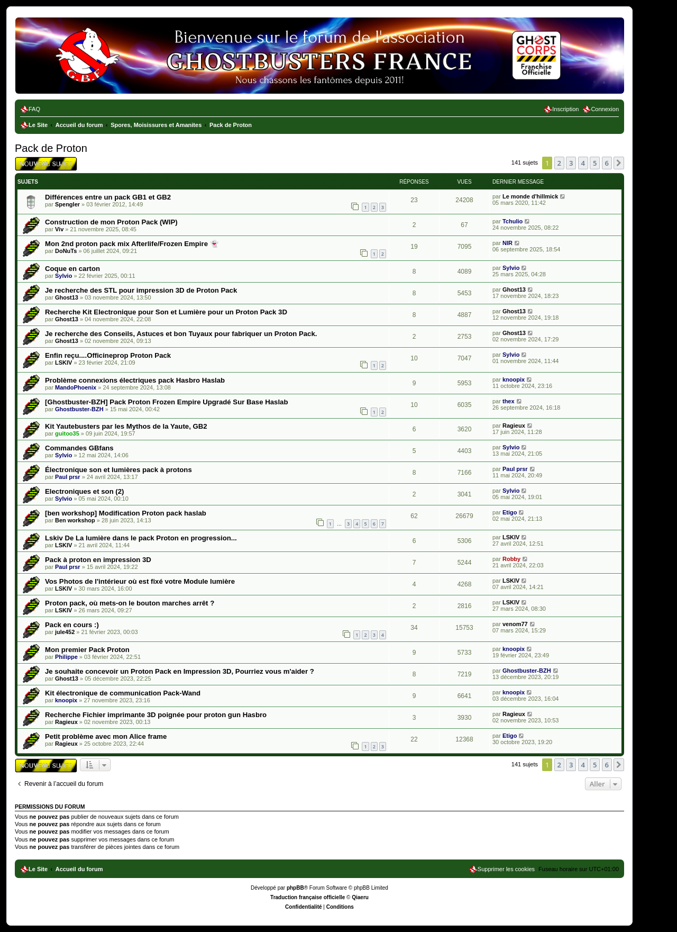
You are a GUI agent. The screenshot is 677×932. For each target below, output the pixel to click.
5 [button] (595, 163)
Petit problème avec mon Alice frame (106, 736)
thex (508, 401)
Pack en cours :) (72, 625)
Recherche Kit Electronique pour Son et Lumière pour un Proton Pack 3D (166, 312)
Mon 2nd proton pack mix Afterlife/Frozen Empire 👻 (131, 244)
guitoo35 (67, 433)
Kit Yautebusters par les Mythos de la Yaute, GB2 (126, 426)
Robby (511, 559)
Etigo (509, 512)
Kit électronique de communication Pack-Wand (122, 693)
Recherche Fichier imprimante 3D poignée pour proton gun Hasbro (156, 715)
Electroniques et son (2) (84, 491)
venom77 (515, 624)
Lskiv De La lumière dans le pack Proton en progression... (141, 538)
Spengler (67, 204)
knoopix (513, 379)
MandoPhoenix (75, 387)
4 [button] (583, 163)
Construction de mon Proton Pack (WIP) (111, 222)
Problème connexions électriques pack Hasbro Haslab (135, 380)
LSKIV (63, 362)
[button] (619, 163)
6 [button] (607, 163)
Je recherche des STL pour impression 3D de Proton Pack (141, 290)
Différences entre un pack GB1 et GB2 (108, 197)
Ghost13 (66, 297)
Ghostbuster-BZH (79, 409)
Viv (59, 229)
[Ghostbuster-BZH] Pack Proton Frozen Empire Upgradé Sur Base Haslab (166, 402)
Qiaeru (360, 897)
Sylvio (63, 276)
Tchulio (512, 221)
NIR (507, 243)
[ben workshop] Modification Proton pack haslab (125, 513)
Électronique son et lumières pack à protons (118, 470)
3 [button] (571, 163)
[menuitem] (30, 109)
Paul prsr (67, 477)
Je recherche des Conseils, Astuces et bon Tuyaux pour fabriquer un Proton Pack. (181, 334)
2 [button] (559, 163)
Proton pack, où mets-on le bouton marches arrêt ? (129, 603)
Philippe (66, 657)
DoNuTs (66, 251)
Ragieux (513, 425)
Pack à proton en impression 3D (98, 560)
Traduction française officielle (307, 897)
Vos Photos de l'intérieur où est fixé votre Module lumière (140, 581)
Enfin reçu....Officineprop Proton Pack (108, 355)
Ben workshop (75, 520)
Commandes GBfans (79, 448)
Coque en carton (72, 269)
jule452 (65, 632)
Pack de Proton (51, 148)
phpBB (295, 888)
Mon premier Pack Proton (87, 650)
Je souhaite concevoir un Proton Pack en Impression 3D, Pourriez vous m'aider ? (179, 671)
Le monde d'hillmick (530, 196)
